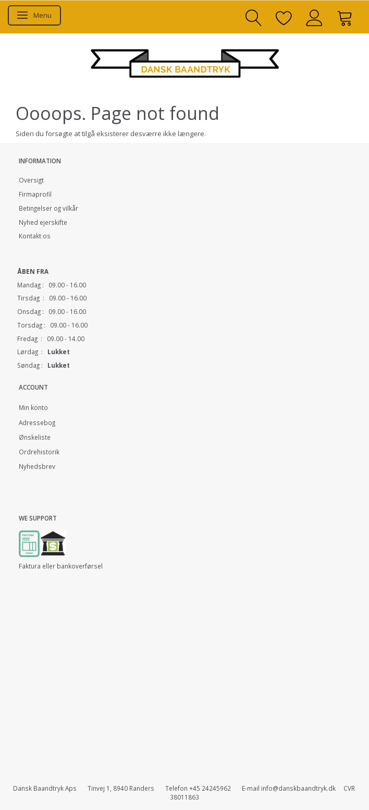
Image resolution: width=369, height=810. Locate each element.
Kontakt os (35, 236)
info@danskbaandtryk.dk (298, 788)
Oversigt (31, 180)
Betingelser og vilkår (48, 208)
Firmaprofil (35, 194)
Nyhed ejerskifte (43, 222)
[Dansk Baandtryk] (185, 61)
